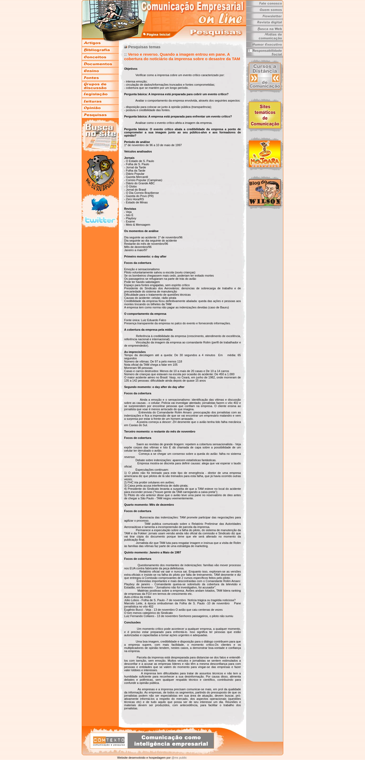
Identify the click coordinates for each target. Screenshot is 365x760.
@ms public (179, 757)
